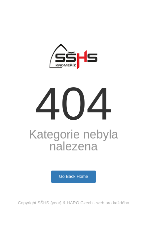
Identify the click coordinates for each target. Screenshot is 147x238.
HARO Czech (79, 202)
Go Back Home (73, 176)
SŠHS (43, 202)
